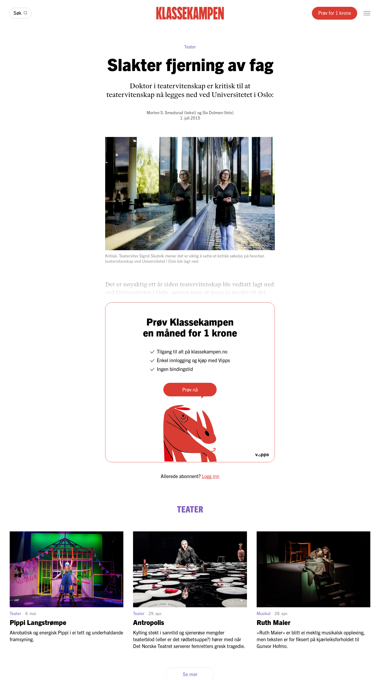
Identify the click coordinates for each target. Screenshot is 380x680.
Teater (190, 46)
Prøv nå (190, 389)
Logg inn (210, 476)
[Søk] (20, 13)
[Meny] (367, 13)
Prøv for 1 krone (334, 13)
